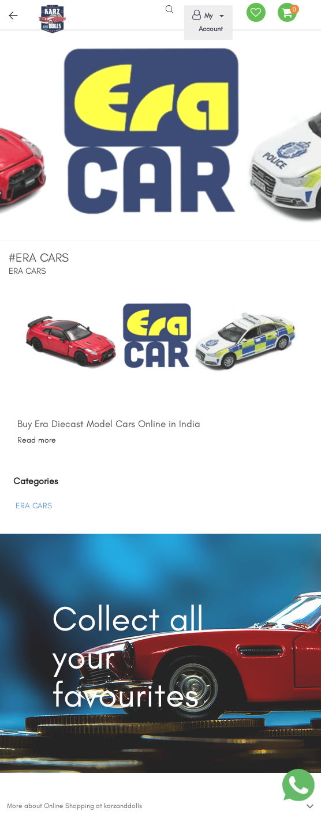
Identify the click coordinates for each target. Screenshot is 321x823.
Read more (36, 440)
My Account (206, 21)
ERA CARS (34, 506)
